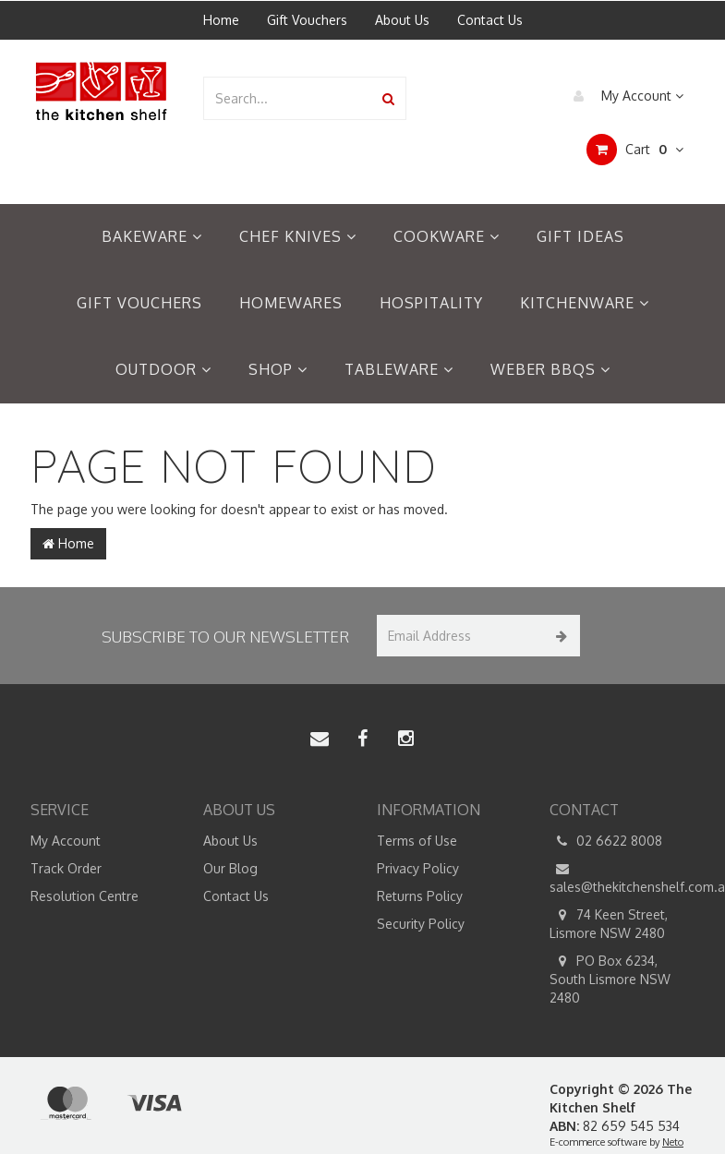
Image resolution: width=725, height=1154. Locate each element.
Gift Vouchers (307, 20)
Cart (634, 149)
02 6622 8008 (606, 841)
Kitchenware (584, 303)
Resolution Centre (84, 896)
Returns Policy (420, 896)
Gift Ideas (580, 236)
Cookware (446, 236)
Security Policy (421, 924)
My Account (623, 96)
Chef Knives (297, 236)
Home (221, 20)
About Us (402, 20)
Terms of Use (417, 840)
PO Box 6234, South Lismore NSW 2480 (610, 978)
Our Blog (230, 868)
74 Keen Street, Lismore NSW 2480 (609, 923)
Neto (672, 1142)
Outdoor (163, 369)
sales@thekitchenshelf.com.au (622, 877)
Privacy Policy (418, 868)
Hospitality (431, 303)
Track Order (66, 868)
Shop (278, 369)
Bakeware (152, 236)
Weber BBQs (550, 369)
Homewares (291, 303)
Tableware (398, 369)
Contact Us (490, 20)
